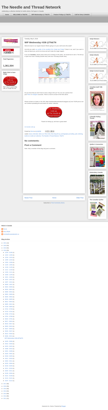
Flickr (28, 94)
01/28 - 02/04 (9, 373)
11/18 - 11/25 (9, 267)
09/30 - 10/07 (9, 284)
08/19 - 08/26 (9, 299)
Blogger (63, 406)
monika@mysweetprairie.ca (11, 234)
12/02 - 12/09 (9, 262)
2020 (5, 245)
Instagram (35, 94)
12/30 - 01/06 (9, 252)
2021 (5, 243)
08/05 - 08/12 (9, 304)
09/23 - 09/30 (9, 287)
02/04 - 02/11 (9, 371)
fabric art (41, 134)
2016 (5, 386)
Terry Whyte (6, 231)
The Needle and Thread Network (31, 7)
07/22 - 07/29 (9, 309)
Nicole (5, 229)
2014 (5, 391)
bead (30, 134)
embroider (35, 134)
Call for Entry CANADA (82, 14)
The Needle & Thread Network (50, 136)
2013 (5, 393)
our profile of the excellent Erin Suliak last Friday (50, 49)
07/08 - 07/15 (9, 314)
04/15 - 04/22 (9, 346)
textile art (27, 136)
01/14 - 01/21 (9, 378)
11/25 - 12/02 (9, 265)
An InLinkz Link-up (30, 127)
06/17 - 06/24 (9, 321)
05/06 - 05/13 (9, 336)
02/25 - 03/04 (9, 363)
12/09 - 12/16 (9, 260)
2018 (5, 250)
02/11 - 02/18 (9, 368)
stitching (80, 134)
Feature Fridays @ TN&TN (62, 14)
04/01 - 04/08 (9, 351)
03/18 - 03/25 (9, 356)
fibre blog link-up (55, 134)
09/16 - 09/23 (9, 289)
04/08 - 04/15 (9, 348)
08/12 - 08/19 (9, 301)
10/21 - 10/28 (9, 277)
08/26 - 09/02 (9, 297)
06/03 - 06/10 (9, 326)
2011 (5, 398)
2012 (5, 396)
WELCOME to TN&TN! (20, 14)
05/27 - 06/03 (9, 328)
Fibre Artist (47, 134)
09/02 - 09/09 (9, 294)
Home (7, 14)
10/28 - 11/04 (9, 274)
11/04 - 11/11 (9, 272)
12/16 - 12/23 (9, 257)
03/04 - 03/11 (9, 361)
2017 (5, 383)
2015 (5, 388)
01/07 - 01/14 (9, 380)
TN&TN (61, 136)
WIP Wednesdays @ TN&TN (40, 14)
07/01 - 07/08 (9, 316)
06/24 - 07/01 (9, 319)
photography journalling (67, 134)
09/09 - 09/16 (9, 292)
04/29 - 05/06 (9, 341)
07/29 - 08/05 (9, 306)
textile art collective (35, 136)
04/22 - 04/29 (9, 343)
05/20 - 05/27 (9, 331)
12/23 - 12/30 (9, 255)
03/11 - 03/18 (9, 358)
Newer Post (28, 198)
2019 (5, 248)
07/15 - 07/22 (9, 311)
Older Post (79, 198)
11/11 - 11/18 (9, 269)
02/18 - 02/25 (9, 366)
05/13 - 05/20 (9, 333)
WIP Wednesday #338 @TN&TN (14, 338)
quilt (76, 134)
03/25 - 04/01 (9, 353)
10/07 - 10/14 (9, 282)
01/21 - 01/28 (9, 375)
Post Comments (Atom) (57, 203)
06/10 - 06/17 (9, 323)
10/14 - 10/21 (9, 279)
